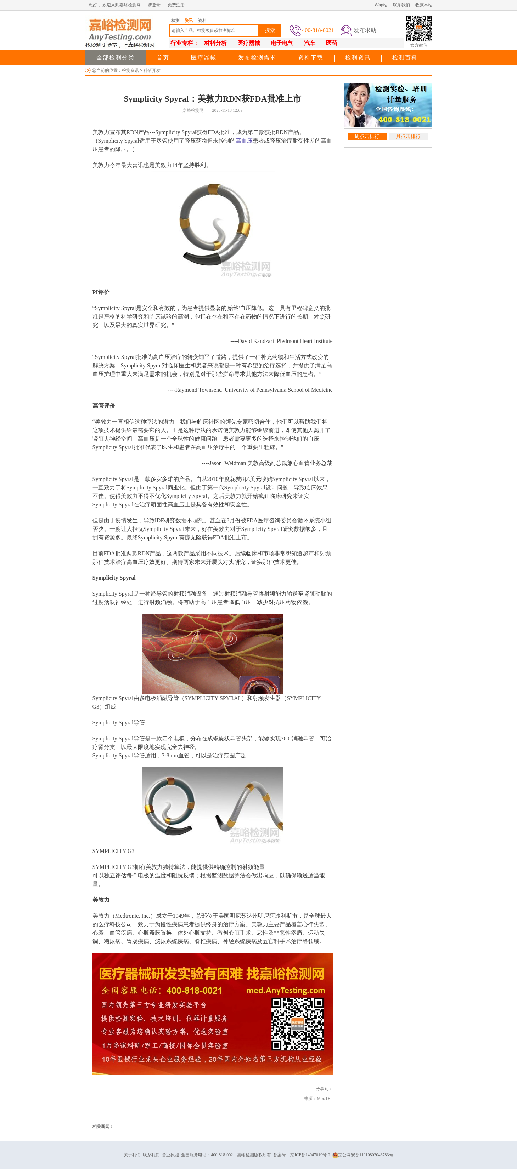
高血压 (244, 141)
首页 (163, 58)
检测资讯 (358, 58)
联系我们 (401, 4)
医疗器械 (204, 58)
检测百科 (405, 58)
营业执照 (170, 1154)
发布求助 (365, 30)
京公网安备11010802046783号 (362, 1154)
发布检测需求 (257, 58)
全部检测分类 (115, 58)
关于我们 (132, 1154)
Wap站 (381, 4)
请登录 (154, 4)
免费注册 (176, 4)
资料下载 (311, 58)
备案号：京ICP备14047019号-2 (301, 1154)
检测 (175, 20)
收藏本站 (423, 4)
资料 (202, 20)
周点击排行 (367, 136)
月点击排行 (408, 136)
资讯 (189, 20)
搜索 (270, 30)
